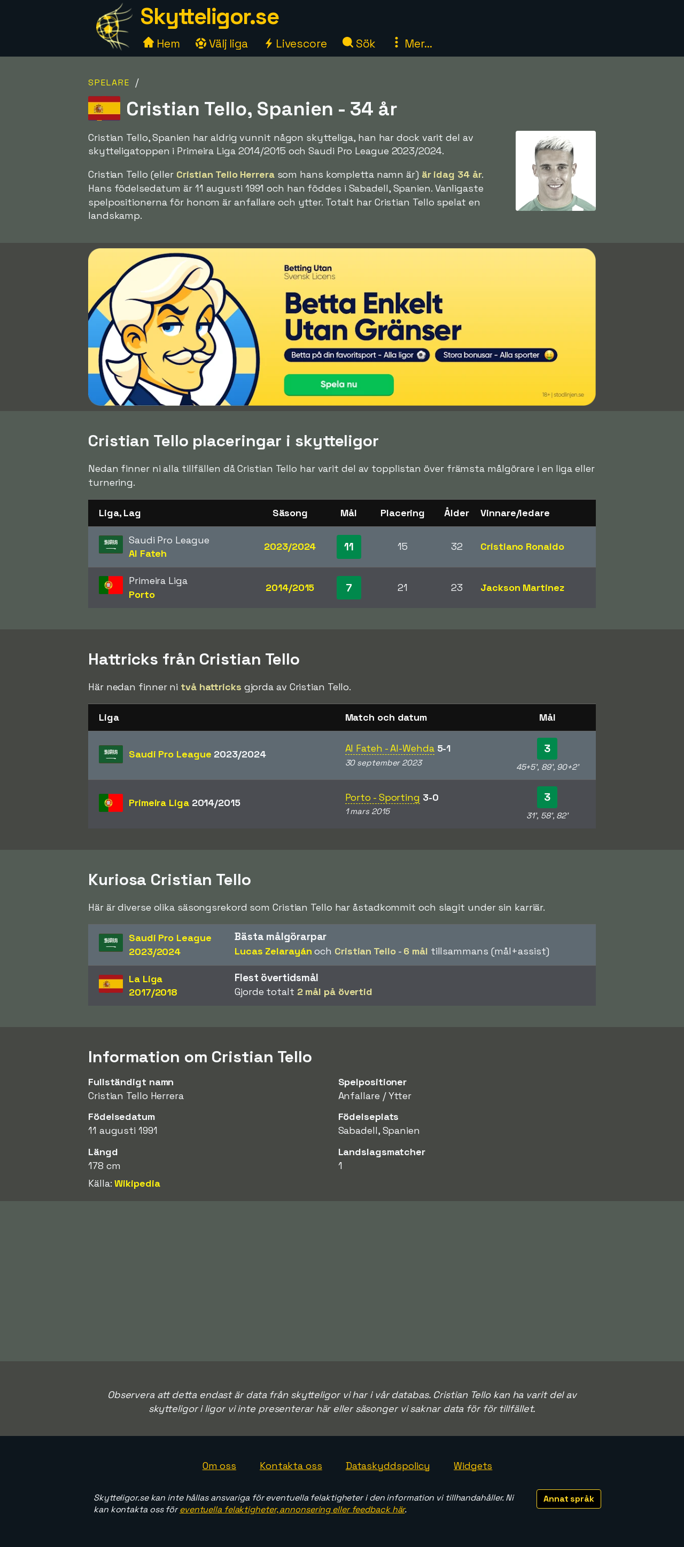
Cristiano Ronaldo (522, 546)
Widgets (473, 1465)
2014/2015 (290, 587)
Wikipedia (137, 1183)
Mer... (411, 43)
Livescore (295, 43)
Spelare (109, 82)
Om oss (219, 1465)
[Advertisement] (342, 1281)
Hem (161, 43)
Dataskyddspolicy (388, 1465)
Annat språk (568, 1498)
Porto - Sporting (382, 797)
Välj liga (222, 43)
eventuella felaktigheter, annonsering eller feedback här (292, 1509)
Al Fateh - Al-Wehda (389, 748)
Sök (359, 43)
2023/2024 (290, 546)
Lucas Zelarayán (273, 951)
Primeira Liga (184, 802)
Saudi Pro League (197, 754)
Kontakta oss (291, 1465)
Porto (142, 594)
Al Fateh (148, 553)
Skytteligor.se (209, 16)
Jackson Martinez (522, 587)
